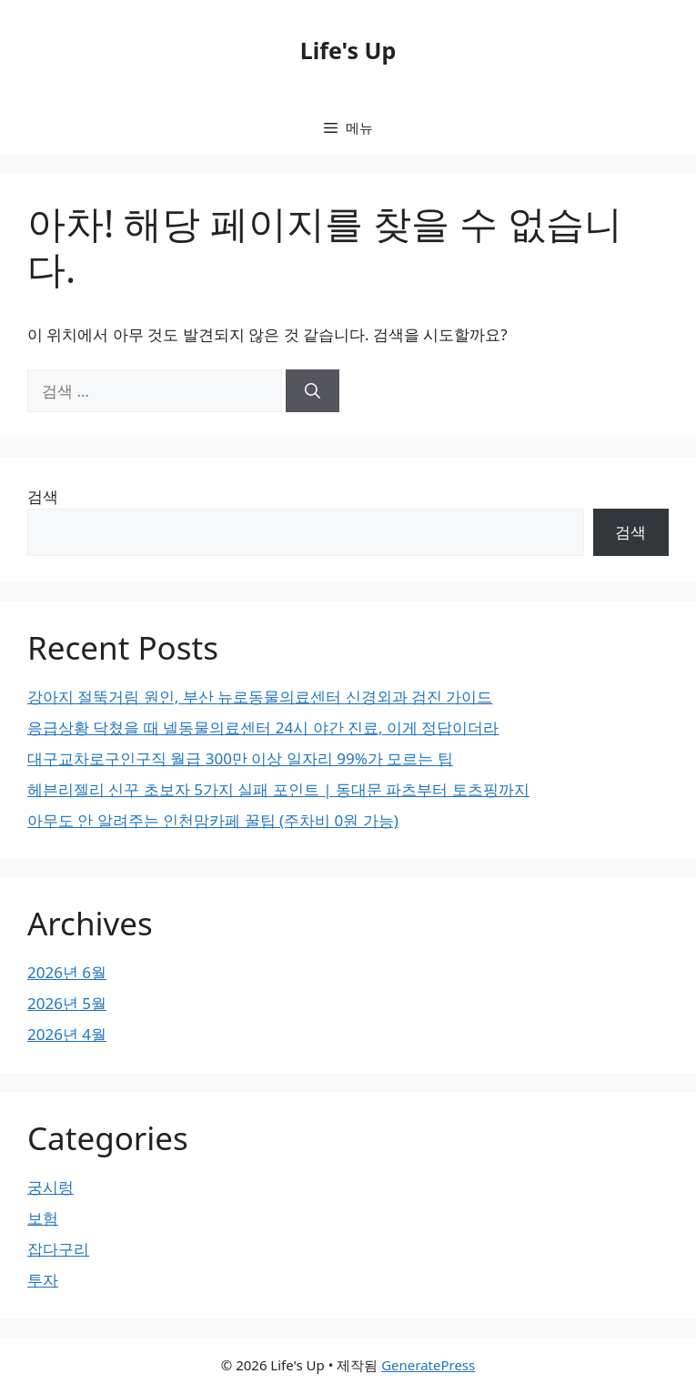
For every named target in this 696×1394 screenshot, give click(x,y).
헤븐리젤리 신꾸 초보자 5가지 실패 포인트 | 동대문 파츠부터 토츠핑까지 (278, 789)
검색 (42, 496)
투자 (42, 1279)
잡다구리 (58, 1248)
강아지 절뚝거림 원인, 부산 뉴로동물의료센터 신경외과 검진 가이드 (260, 696)
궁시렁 (50, 1187)
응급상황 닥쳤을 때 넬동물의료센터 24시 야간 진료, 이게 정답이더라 (263, 727)
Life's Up (348, 50)
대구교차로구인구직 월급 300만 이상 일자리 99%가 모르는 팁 (240, 758)
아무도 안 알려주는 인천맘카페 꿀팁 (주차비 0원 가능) (212, 820)
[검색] (312, 391)
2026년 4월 (66, 1034)
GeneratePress (428, 1365)
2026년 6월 (66, 972)
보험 (42, 1217)
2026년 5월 (66, 1003)
